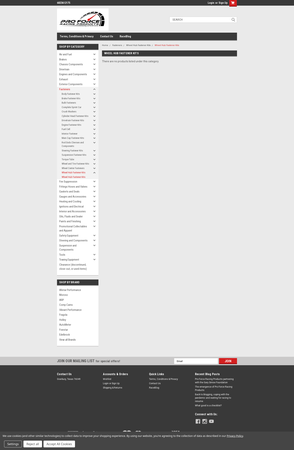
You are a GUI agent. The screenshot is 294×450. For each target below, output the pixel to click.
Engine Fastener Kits (71, 124)
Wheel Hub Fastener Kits (73, 172)
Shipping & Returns (112, 387)
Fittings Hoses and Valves (73, 186)
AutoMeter (65, 324)
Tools (62, 254)
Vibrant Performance (70, 310)
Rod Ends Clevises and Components (73, 144)
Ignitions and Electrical (71, 206)
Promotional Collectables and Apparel (73, 228)
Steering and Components (73, 240)
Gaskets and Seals (69, 191)
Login (211, 2)
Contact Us (106, 36)
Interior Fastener (69, 133)
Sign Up (223, 2)
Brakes (63, 59)
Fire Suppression (68, 181)
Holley (62, 320)
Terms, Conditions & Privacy (77, 36)
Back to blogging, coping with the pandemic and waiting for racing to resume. (213, 398)
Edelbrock (64, 334)
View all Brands (67, 339)
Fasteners (64, 89)
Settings (13, 444)
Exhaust (63, 79)
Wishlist (107, 379)
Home (105, 45)
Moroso (63, 295)
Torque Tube (68, 159)
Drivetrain (64, 69)
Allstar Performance (70, 290)
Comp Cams (66, 305)
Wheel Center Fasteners (73, 168)
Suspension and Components (67, 248)
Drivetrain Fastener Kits (73, 120)
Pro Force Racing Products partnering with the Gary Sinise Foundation (214, 381)
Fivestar (63, 329)
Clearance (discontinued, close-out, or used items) (73, 267)
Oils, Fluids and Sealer (71, 216)
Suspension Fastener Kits (74, 154)
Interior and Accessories (72, 211)
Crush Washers (69, 111)
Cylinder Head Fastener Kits (75, 116)
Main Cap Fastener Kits (73, 138)
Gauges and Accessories (72, 196)
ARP (61, 300)
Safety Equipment (68, 235)
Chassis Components (71, 64)
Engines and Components (73, 74)
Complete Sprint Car (71, 107)
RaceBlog (125, 36)
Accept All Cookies (59, 444)
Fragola (63, 314)
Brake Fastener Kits (71, 98)
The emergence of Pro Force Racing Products (213, 388)
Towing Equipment (69, 259)
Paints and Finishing (70, 221)
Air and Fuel (65, 54)
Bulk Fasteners (69, 102)
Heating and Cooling (70, 201)
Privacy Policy (235, 436)
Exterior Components (70, 84)
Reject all (32, 444)
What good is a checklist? (208, 405)
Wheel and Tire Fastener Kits (75, 163)
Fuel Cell (66, 129)
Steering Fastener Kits (72, 150)
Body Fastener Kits (71, 93)
